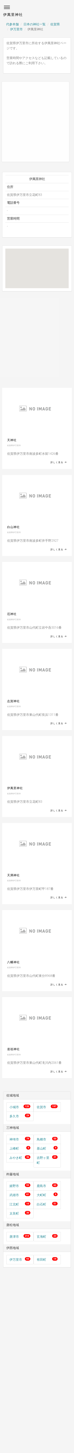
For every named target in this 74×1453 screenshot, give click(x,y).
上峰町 (14, 1148)
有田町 (41, 1259)
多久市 (14, 1116)
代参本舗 (12, 24)
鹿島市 (41, 1186)
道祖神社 (13, 1049)
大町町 (41, 1195)
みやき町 (15, 1158)
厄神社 (12, 614)
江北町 (14, 1204)
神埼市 (14, 1139)
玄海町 (41, 1236)
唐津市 (14, 1236)
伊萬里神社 (15, 788)
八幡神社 (13, 962)
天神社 (12, 440)
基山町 (41, 1148)
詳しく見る (59, 462)
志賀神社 (13, 701)
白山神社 (13, 527)
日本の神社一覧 (34, 24)
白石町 (41, 1204)
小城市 (14, 1107)
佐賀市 (41, 1107)
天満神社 (13, 875)
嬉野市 (14, 1186)
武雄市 (14, 1195)
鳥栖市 (41, 1139)
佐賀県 (55, 24)
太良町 (14, 1213)
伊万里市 (16, 29)
